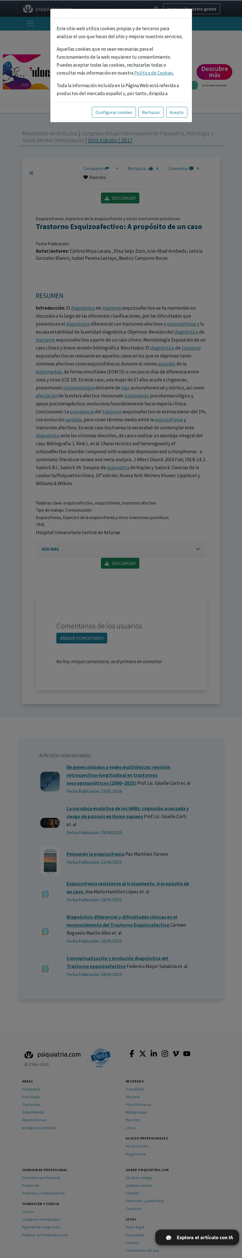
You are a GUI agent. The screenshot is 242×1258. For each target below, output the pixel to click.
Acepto (177, 112)
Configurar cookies (114, 112)
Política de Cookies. (154, 73)
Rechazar (151, 112)
